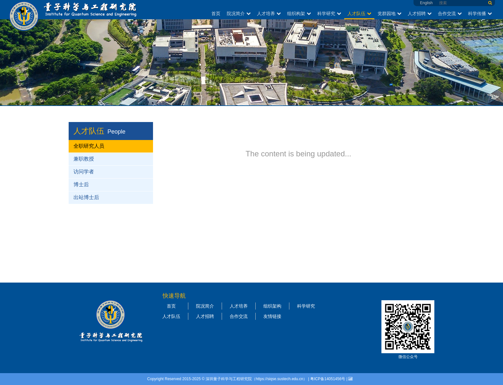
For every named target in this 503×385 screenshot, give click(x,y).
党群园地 (389, 13)
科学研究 (329, 13)
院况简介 (239, 13)
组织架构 (272, 306)
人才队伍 (359, 13)
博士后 (81, 184)
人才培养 (269, 13)
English (426, 3)
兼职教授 (83, 159)
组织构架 (299, 13)
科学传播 (480, 13)
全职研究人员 (88, 146)
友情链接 (272, 316)
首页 (215, 13)
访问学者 (83, 171)
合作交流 (450, 13)
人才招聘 (419, 13)
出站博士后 (86, 197)
